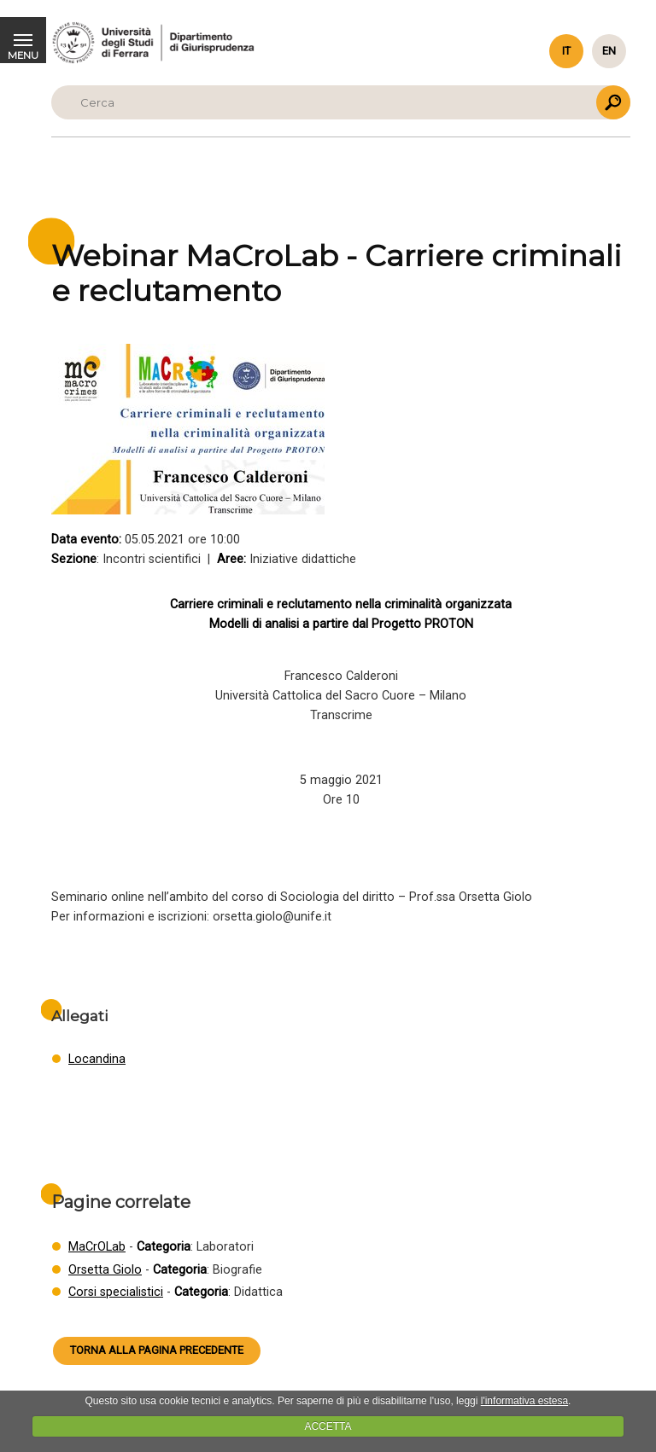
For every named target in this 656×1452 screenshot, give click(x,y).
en (609, 50)
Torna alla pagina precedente (156, 1350)
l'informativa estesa (524, 1401)
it (566, 50)
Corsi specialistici (115, 1292)
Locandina (97, 1059)
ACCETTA (327, 1426)
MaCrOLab (97, 1247)
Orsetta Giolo (105, 1270)
